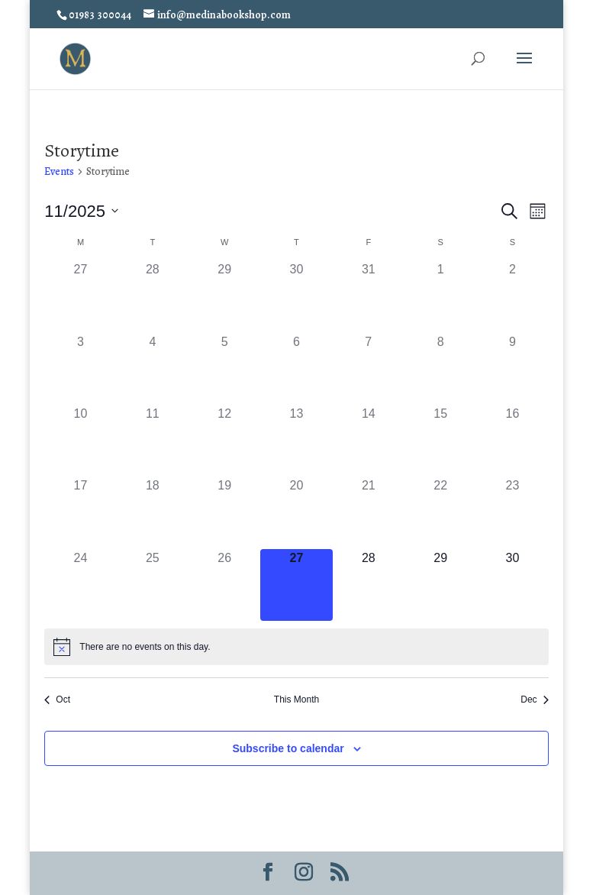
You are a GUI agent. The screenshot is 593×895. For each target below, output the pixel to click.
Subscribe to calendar (287, 748)
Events (59, 171)
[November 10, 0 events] (80, 441)
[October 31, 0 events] (368, 296)
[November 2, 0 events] (512, 296)
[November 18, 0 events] (153, 512)
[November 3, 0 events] (80, 369)
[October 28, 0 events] (153, 296)
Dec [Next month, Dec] (534, 699)
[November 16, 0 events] (512, 441)
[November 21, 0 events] (368, 512)
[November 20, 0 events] (296, 512)
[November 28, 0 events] (368, 585)
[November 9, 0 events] (512, 369)
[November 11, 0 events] (153, 441)
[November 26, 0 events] (224, 585)
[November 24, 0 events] (80, 585)
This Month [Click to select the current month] (296, 699)
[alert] (296, 646)
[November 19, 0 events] (224, 512)
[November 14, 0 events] (368, 441)
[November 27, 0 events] (296, 585)
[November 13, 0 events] (296, 441)
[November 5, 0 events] (224, 369)
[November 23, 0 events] (512, 512)
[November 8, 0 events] (440, 369)
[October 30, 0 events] (296, 296)
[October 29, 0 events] (224, 296)
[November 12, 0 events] (224, 441)
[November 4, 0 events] (153, 369)
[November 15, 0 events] (440, 441)
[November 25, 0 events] (153, 585)
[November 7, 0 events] (368, 369)
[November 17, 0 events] (80, 512)
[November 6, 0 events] (296, 369)
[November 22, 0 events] (440, 512)
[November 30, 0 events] (512, 585)
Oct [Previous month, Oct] (57, 699)
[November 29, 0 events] (440, 585)
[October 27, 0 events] (80, 296)
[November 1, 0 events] (440, 296)
